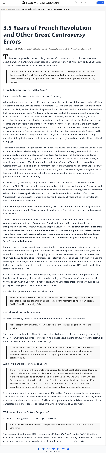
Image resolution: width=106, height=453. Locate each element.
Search (101, 3)
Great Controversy (14, 9)
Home (3, 9)
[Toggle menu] (4, 3)
